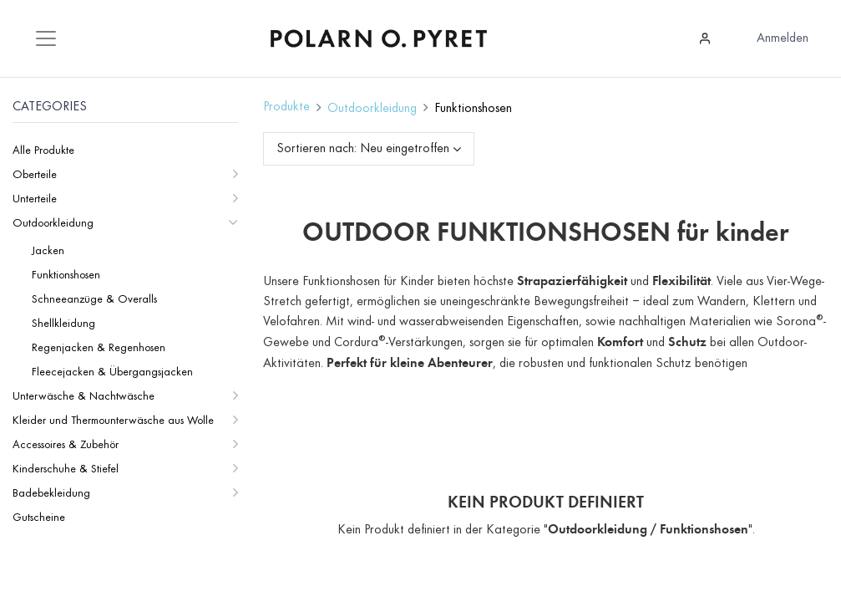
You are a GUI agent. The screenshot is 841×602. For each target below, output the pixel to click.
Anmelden (782, 38)
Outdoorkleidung (372, 108)
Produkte (286, 107)
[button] (417, 149)
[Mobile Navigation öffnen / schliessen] (46, 38)
